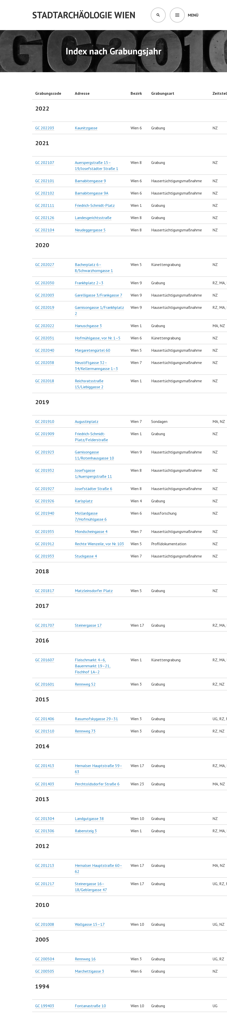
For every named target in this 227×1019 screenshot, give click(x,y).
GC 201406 (44, 718)
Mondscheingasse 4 (91, 531)
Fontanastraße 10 (90, 1005)
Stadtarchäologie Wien (83, 15)
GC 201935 (44, 531)
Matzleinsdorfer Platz (94, 590)
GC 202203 (44, 127)
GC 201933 (44, 556)
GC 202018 (44, 380)
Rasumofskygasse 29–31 (96, 718)
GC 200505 (44, 971)
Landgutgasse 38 (89, 818)
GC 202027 (44, 264)
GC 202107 (44, 162)
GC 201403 (44, 783)
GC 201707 (44, 625)
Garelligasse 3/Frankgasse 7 (98, 295)
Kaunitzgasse (86, 127)
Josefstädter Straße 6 (93, 488)
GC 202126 (44, 217)
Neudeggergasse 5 (90, 229)
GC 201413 (44, 765)
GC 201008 (44, 924)
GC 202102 (44, 193)
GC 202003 (44, 295)
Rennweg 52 (85, 684)
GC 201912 (44, 543)
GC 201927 (44, 488)
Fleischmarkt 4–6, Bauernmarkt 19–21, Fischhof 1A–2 (92, 665)
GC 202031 (44, 337)
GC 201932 (44, 470)
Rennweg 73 (85, 730)
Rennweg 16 (85, 958)
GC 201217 (44, 883)
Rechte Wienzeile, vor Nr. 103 (99, 543)
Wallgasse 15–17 (90, 924)
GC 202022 (44, 325)
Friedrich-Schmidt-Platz (95, 205)
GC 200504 (44, 958)
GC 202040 (44, 350)
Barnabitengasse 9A (91, 193)
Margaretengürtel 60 (92, 350)
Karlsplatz (84, 500)
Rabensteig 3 (86, 830)
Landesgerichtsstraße (93, 217)
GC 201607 (44, 659)
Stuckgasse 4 (86, 556)
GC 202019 (44, 307)
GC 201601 (44, 684)
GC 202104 (44, 229)
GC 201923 (44, 451)
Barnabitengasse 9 (90, 180)
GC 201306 (44, 830)
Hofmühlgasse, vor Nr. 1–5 (98, 337)
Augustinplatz (86, 421)
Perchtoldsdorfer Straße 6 (97, 783)
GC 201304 (44, 818)
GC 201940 (44, 513)
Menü (193, 15)
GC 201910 (44, 421)
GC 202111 (44, 205)
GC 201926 (44, 500)
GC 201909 (44, 433)
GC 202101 (44, 180)
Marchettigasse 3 (89, 971)
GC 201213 (44, 865)
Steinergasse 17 (88, 625)
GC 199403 (44, 1005)
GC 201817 (44, 590)
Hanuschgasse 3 (88, 325)
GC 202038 (44, 362)
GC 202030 (44, 282)
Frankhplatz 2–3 (89, 282)
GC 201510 (44, 730)
